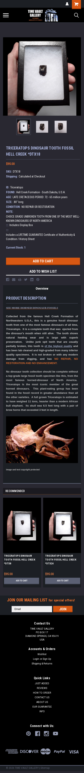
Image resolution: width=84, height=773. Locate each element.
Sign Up (47, 659)
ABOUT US (42, 702)
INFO (42, 711)
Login (36, 659)
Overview (42, 288)
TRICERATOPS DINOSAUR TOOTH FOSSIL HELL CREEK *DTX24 (60, 559)
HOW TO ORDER (42, 692)
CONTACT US (42, 697)
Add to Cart (21, 581)
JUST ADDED (42, 683)
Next (79, 491)
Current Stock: (16, 247)
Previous (73, 491)
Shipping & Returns (42, 663)
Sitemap (45, 768)
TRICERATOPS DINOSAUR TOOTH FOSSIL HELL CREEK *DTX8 (19, 559)
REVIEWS (42, 688)
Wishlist (42, 654)
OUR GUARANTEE (42, 706)
